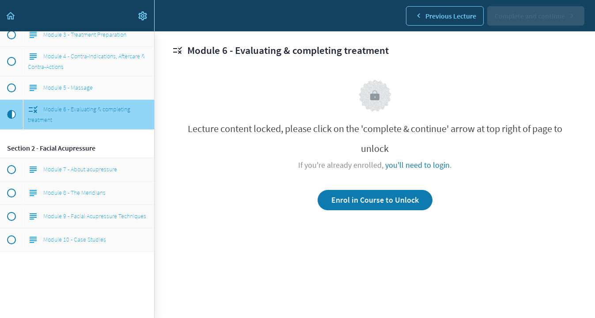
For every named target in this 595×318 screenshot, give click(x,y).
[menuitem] (143, 15)
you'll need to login (417, 165)
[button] (11, 15)
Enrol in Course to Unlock (375, 200)
